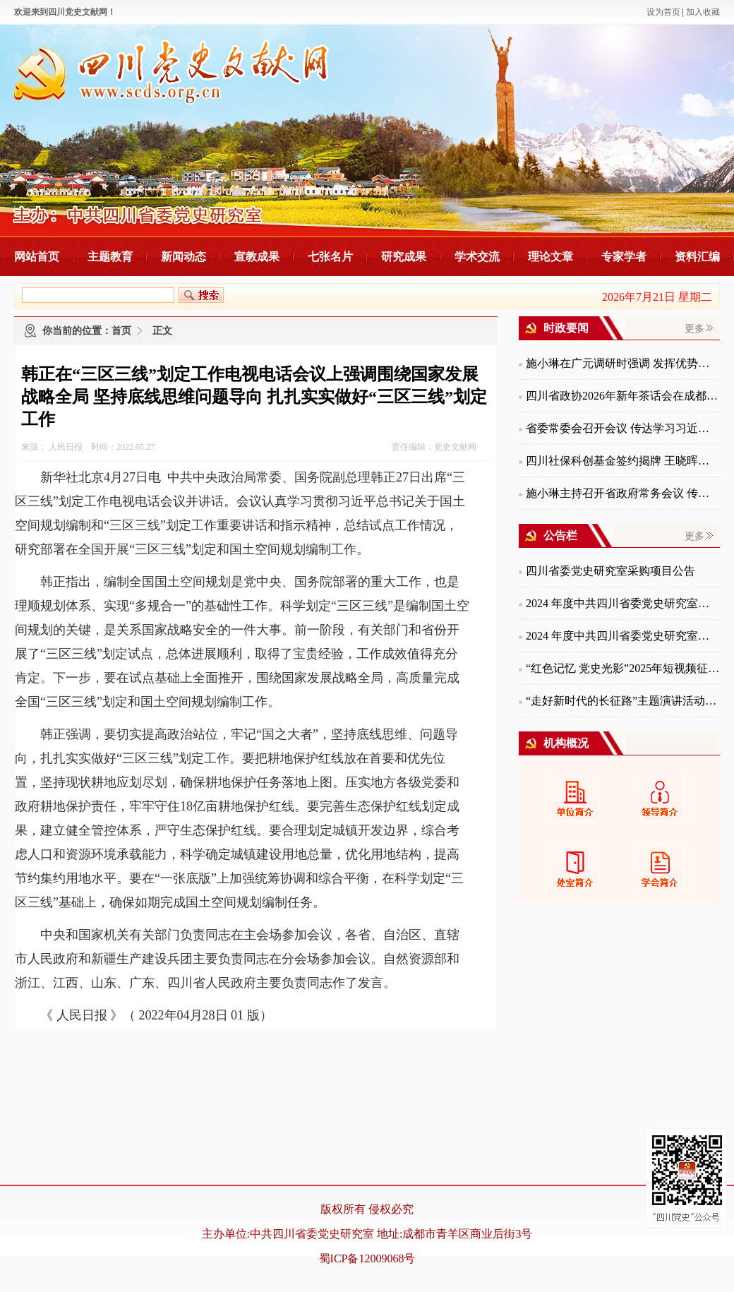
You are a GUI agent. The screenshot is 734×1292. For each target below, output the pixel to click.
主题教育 (110, 257)
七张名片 (330, 257)
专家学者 (623, 257)
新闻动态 (183, 257)
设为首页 (663, 12)
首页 (121, 330)
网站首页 (36, 257)
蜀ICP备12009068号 (367, 1258)
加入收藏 (703, 12)
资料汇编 (697, 257)
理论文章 (550, 257)
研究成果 (403, 257)
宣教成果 (256, 257)
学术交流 (477, 257)
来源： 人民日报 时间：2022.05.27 (88, 447)
